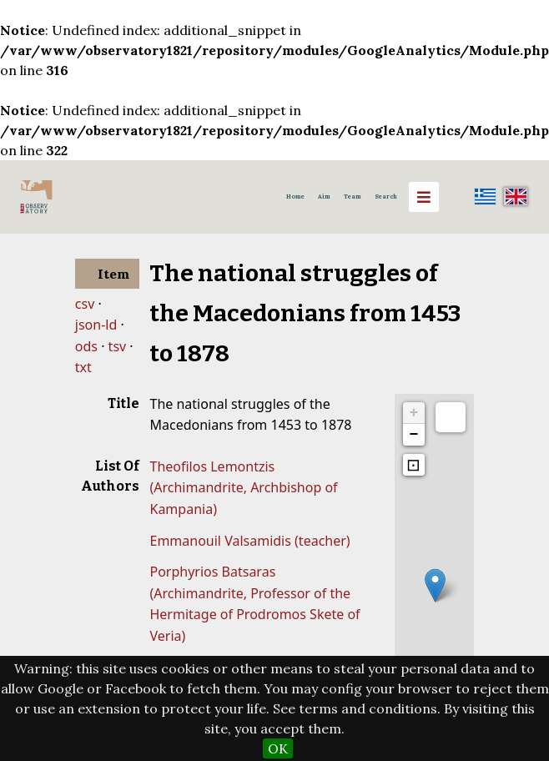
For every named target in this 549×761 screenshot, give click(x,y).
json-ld (96, 324)
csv (84, 304)
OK (278, 748)
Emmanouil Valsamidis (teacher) (249, 541)
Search (386, 196)
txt (83, 367)
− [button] (414, 435)
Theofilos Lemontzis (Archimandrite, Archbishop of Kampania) (243, 487)
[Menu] (424, 197)
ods (86, 346)
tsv (117, 346)
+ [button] (414, 413)
